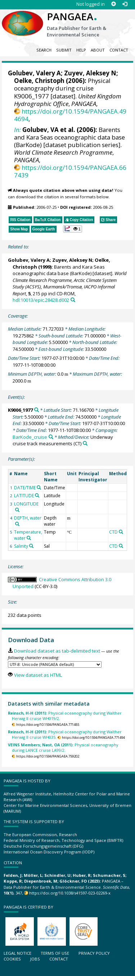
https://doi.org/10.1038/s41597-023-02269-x (70, 893)
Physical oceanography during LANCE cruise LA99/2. (63, 747)
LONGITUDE (26, 504)
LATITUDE (24, 496)
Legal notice (17, 953)
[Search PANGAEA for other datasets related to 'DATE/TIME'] (39, 487)
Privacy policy (94, 953)
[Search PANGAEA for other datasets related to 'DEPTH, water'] (17, 524)
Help (81, 50)
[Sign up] (113, 4)
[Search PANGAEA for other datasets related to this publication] (73, 299)
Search (43, 50)
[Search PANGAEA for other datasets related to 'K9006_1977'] (36, 409)
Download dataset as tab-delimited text (57, 651)
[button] (72, 229)
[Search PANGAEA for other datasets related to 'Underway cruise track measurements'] (85, 443)
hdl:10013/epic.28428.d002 (41, 300)
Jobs (35, 959)
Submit (64, 50)
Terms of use (55, 953)
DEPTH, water (27, 518)
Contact (118, 50)
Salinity (21, 546)
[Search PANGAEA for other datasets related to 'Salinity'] (31, 546)
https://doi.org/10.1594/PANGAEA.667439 (70, 171)
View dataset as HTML (38, 675)
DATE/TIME (25, 488)
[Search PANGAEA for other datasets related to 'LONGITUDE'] (17, 510)
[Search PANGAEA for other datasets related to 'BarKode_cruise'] (51, 436)
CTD (113, 532)
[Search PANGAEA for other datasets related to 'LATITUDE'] (37, 495)
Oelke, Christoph (39, 80)
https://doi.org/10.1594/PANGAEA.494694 (70, 115)
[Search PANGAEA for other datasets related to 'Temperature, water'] (29, 538)
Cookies (12, 959)
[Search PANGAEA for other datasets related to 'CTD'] (121, 532)
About (98, 50)
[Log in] (124, 4)
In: (17, 129)
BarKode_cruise (30, 437)
